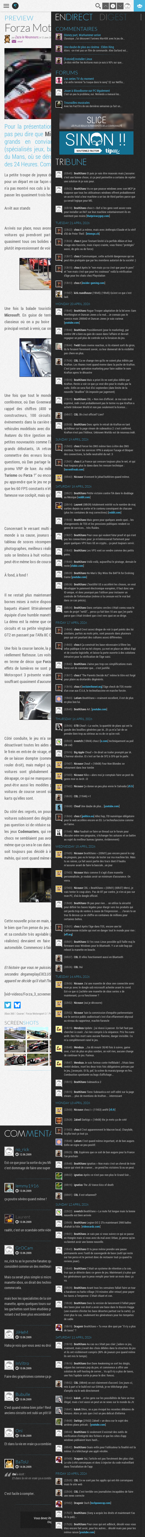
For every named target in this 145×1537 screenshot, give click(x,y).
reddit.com (98, 505)
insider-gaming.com (96, 287)
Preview (53, 1013)
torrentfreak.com (77, 477)
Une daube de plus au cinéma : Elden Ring (92, 47)
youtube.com (75, 327)
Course (20, 1013)
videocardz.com (94, 1248)
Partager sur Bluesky (17, 1005)
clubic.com (92, 578)
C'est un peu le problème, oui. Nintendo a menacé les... (95, 94)
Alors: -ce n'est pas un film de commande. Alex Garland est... (99, 50)
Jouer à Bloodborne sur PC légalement (90, 90)
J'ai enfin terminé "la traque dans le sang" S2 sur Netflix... (97, 82)
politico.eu (91, 829)
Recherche (98, 6)
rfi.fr (70, 802)
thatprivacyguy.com (101, 216)
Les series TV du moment (82, 79)
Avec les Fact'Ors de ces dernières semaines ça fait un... (96, 106)
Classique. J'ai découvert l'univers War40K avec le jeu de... (97, 38)
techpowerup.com (104, 1528)
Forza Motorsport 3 (36, 1013)
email (19, 41)
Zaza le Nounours (27, 37)
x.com (107, 753)
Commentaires (80, 29)
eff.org (77, 948)
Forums (70, 72)
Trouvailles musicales (80, 102)
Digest (116, 17)
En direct (77, 17)
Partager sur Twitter (7, 1005)
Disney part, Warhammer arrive (85, 35)
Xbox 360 (9, 1013)
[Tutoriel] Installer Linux (81, 59)
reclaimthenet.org (95, 699)
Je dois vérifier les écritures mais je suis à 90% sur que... (96, 62)
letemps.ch (101, 234)
